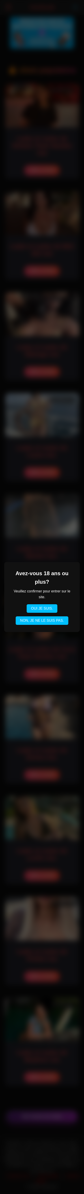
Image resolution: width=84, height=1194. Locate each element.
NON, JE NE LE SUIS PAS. (42, 620)
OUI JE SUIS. (42, 608)
